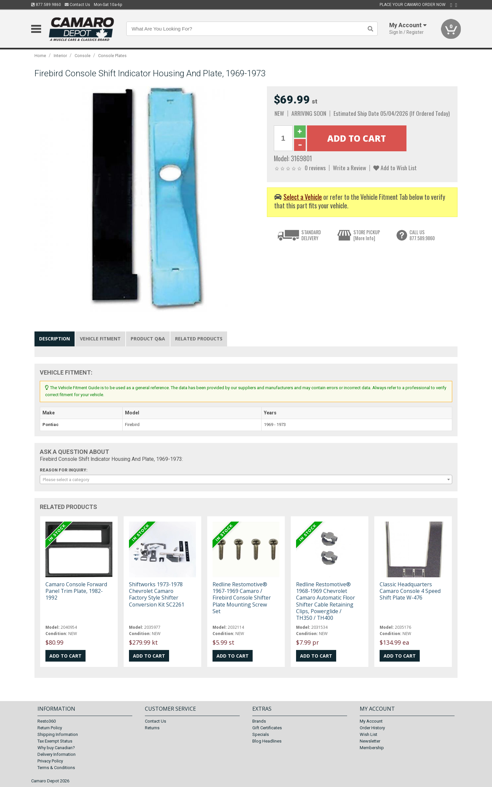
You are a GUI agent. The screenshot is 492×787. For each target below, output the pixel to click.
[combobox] (246, 479)
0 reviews (315, 167)
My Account (371, 721)
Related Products (198, 338)
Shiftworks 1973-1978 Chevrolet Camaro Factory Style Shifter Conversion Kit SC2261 (156, 594)
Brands (259, 721)
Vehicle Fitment (100, 338)
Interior (60, 55)
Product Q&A (148, 338)
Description (54, 338)
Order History (372, 727)
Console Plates (112, 55)
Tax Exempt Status (54, 741)
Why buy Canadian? (56, 747)
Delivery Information (56, 754)
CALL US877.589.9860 (422, 235)
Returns (152, 727)
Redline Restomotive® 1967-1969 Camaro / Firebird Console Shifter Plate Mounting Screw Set (242, 598)
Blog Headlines (266, 741)
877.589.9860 (46, 4)
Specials (260, 734)
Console (83, 55)
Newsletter (370, 741)
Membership (372, 747)
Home (40, 55)
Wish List (368, 734)
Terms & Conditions (56, 767)
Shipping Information (57, 734)
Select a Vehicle (302, 197)
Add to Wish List (395, 167)
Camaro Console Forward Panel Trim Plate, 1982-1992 (76, 591)
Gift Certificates (267, 727)
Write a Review (349, 167)
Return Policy (49, 727)
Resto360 (46, 721)
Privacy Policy (50, 760)
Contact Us (77, 4)
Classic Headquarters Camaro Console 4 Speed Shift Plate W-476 (410, 591)
